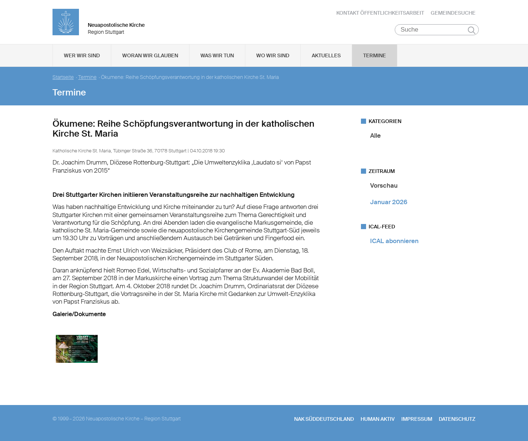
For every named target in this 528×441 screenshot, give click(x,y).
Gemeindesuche (453, 13)
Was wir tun (217, 55)
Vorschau (384, 185)
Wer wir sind (82, 55)
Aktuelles (326, 55)
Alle (375, 135)
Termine (374, 55)
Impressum (416, 419)
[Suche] (437, 29)
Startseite (63, 77)
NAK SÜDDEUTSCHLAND (324, 419)
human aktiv (378, 419)
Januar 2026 (388, 202)
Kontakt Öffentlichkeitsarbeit (380, 13)
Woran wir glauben (150, 55)
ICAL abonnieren (394, 241)
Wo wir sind (272, 55)
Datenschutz (457, 419)
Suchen (471, 30)
